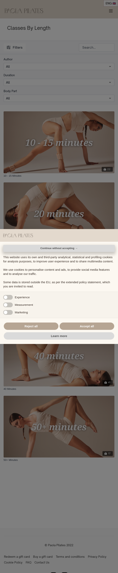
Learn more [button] (59, 336)
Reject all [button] (31, 326)
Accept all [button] (87, 326)
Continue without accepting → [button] (59, 248)
